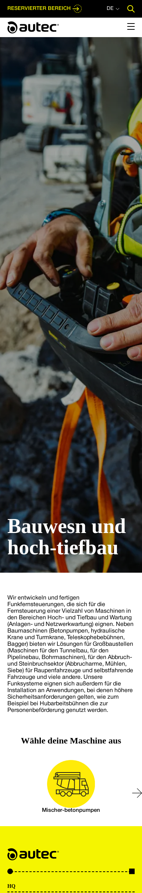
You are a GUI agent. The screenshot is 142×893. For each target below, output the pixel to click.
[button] (137, 793)
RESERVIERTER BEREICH (44, 9)
